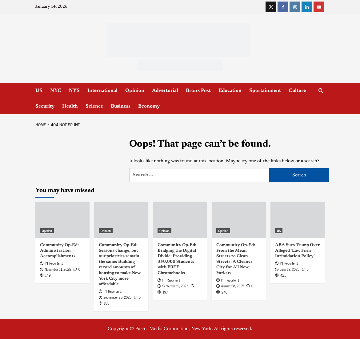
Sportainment (265, 90)
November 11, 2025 (58, 269)
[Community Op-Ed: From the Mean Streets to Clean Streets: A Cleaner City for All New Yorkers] (239, 220)
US (38, 90)
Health (70, 106)
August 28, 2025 (232, 286)
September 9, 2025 (175, 286)
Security (44, 106)
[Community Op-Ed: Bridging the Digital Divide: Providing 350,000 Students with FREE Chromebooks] (180, 220)
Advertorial (165, 90)
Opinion (134, 90)
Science (94, 106)
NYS (74, 90)
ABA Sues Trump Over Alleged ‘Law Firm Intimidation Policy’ (297, 250)
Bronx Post (198, 90)
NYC (55, 90)
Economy (149, 106)
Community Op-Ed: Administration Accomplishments (59, 250)
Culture (297, 90)
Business (120, 106)
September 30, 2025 (117, 297)
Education (230, 90)
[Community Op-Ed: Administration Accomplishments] (62, 220)
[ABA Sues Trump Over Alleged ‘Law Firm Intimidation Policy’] (297, 220)
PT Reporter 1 (54, 263)
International (102, 90)
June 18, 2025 (289, 269)
